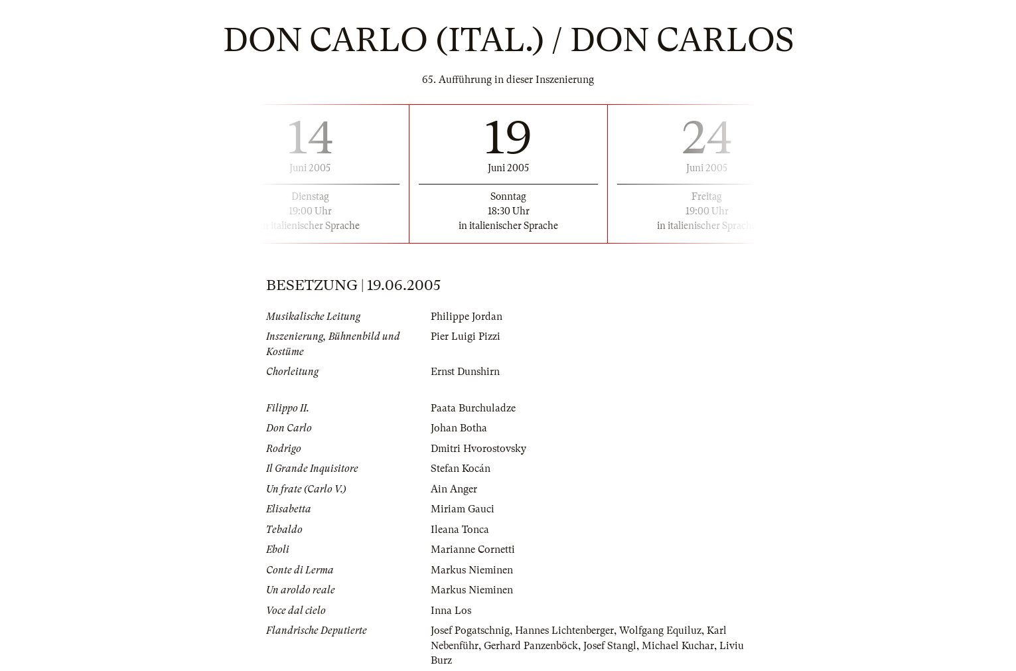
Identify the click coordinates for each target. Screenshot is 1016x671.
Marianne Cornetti (473, 550)
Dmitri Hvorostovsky (478, 449)
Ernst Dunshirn (465, 372)
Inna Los (451, 611)
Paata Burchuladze (473, 408)
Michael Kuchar (678, 646)
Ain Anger (454, 489)
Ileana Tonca (460, 530)
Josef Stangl (609, 646)
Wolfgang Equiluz (660, 630)
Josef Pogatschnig (470, 630)
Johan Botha (459, 428)
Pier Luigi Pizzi (465, 336)
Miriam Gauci (462, 509)
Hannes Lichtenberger (564, 630)
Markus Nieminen (472, 570)
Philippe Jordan (466, 317)
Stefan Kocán (460, 469)
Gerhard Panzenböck (531, 646)
